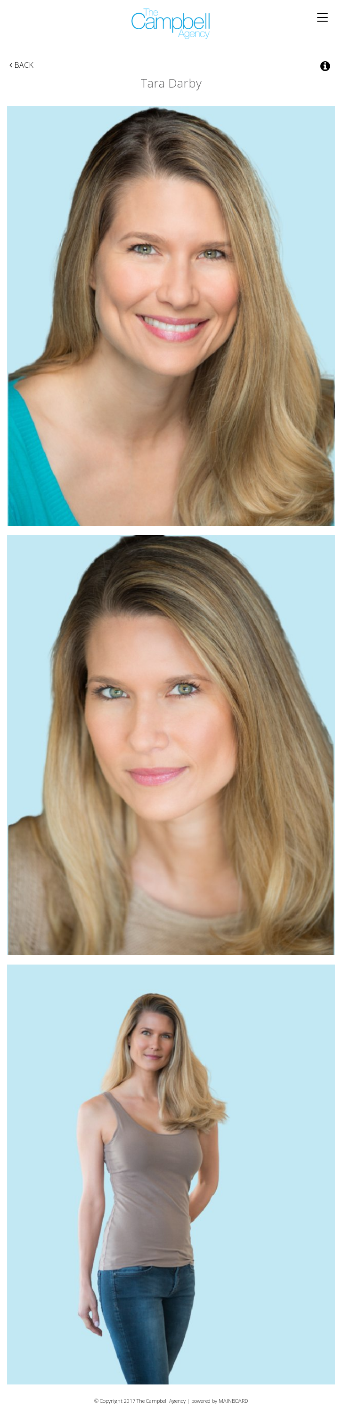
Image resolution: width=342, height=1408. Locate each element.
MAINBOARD (233, 1400)
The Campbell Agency (171, 24)
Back (21, 65)
